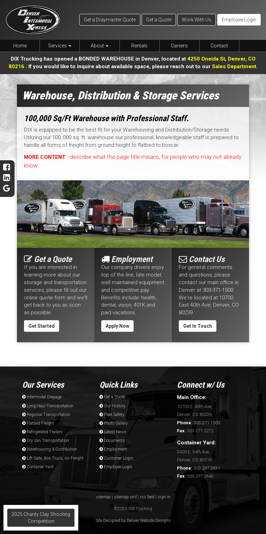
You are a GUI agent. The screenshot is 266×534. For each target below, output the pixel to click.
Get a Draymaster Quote (110, 19)
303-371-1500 (218, 290)
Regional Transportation (46, 414)
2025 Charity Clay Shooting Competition (40, 518)
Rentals (139, 45)
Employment (113, 449)
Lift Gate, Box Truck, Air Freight (52, 458)
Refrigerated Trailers (42, 431)
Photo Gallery (113, 423)
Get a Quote (158, 19)
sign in (164, 497)
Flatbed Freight (38, 423)
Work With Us (196, 19)
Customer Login (116, 458)
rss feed (147, 497)
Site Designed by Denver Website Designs (133, 520)
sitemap (103, 497)
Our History (112, 406)
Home (20, 45)
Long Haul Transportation (47, 406)
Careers (179, 45)
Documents (112, 440)
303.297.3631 (198, 468)
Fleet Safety (111, 414)
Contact (219, 45)
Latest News (112, 431)
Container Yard (37, 466)
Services (59, 45)
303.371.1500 (198, 422)
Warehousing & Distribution (49, 449)
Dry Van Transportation (45, 440)
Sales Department (234, 66)
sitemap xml (125, 497)
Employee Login (239, 19)
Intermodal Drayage (42, 397)
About (99, 45)
